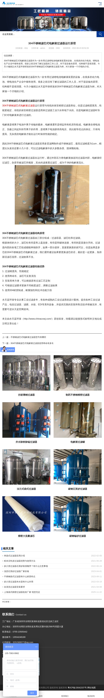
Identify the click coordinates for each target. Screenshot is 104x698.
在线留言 (39, 694)
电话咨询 (91, 694)
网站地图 (91, 687)
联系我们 (65, 694)
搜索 (100, 34)
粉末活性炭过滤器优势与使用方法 (19, 561)
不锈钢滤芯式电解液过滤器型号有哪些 (28, 337)
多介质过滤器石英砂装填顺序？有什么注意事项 (26, 566)
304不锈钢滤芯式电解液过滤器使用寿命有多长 (32, 343)
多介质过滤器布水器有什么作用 (18, 581)
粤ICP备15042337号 (77, 687)
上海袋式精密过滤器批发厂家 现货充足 (22, 592)
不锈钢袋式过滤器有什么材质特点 (19, 576)
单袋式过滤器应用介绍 (14, 555)
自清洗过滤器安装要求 (14, 587)
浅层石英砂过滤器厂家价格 (16, 571)
